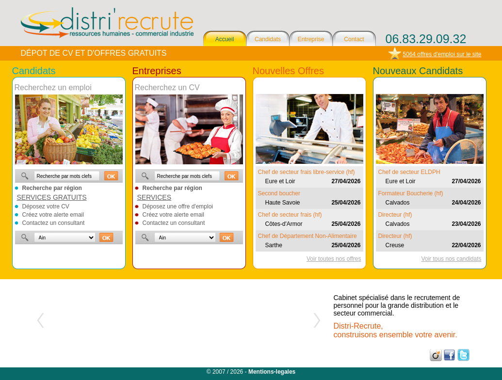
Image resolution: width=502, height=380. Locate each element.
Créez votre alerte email (53, 214)
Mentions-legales (271, 371)
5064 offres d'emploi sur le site (442, 54)
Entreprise (311, 39)
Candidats (268, 39)
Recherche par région (52, 188)
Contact (354, 39)
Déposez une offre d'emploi (178, 206)
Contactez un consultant (53, 223)
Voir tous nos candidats (451, 258)
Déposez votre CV (45, 206)
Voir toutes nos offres (334, 258)
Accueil (224, 39)
